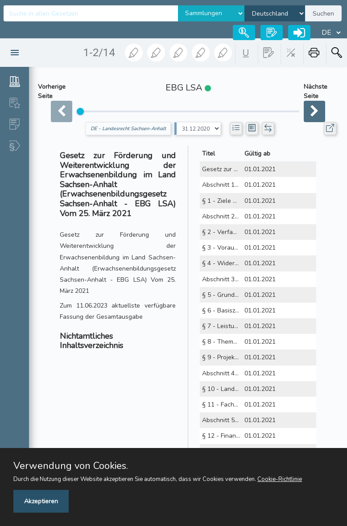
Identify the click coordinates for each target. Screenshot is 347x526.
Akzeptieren (41, 501)
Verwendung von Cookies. (70, 465)
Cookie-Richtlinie (279, 479)
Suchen (323, 13)
